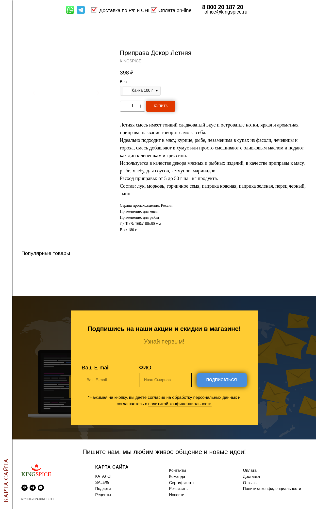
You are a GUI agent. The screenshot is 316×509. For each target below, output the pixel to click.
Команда (177, 476)
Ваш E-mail (96, 367)
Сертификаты (181, 483)
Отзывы (250, 483)
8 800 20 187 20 (222, 7)
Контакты (177, 470)
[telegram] (33, 488)
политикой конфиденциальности (180, 403)
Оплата (250, 470)
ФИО (145, 367)
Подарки (103, 489)
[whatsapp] (41, 488)
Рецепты (103, 495)
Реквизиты (178, 489)
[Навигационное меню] (6, 7)
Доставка (251, 476)
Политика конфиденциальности (272, 489)
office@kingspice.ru (225, 12)
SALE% (102, 482)
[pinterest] (24, 488)
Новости (176, 495)
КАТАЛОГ (104, 476)
